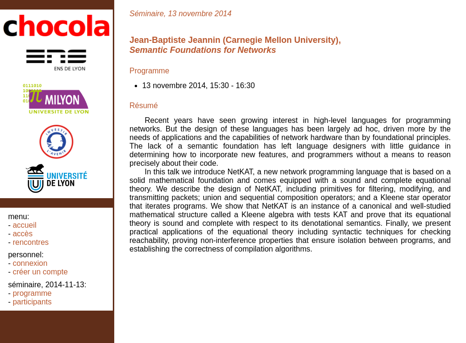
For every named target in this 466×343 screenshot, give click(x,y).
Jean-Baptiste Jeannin (174, 40)
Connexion (30, 263)
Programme (32, 293)
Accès (23, 234)
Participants (32, 302)
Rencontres (31, 242)
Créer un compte (40, 272)
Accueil (25, 225)
